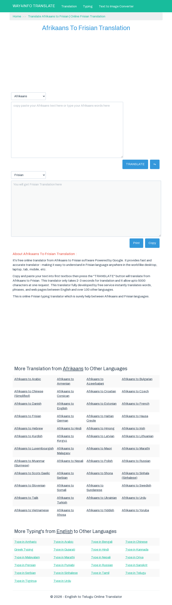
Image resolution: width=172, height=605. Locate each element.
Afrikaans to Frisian (27, 416)
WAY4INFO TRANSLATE (34, 6)
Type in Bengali (101, 541)
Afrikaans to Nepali (70, 461)
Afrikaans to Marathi (136, 448)
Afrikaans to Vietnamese (31, 510)
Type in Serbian (25, 573)
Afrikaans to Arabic (27, 379)
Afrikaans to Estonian (102, 403)
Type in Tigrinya (25, 580)
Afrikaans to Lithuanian (137, 436)
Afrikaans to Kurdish (28, 436)
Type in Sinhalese (65, 573)
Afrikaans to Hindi (69, 428)
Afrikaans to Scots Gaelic (32, 473)
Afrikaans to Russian (136, 461)
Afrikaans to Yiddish (100, 510)
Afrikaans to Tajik (26, 497)
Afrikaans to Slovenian (29, 485)
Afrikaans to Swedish (136, 485)
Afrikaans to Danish (27, 403)
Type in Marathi (64, 557)
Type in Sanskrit (136, 565)
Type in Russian (102, 565)
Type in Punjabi (63, 565)
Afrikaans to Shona (100, 473)
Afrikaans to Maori (99, 448)
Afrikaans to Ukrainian (102, 497)
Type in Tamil (100, 573)
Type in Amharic (25, 541)
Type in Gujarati (64, 549)
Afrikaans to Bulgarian (137, 379)
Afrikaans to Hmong (100, 428)
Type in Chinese (136, 541)
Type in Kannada (136, 549)
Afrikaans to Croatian (101, 391)
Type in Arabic (63, 541)
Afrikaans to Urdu (134, 497)
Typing (88, 6)
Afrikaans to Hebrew (28, 428)
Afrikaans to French (135, 403)
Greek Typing (23, 549)
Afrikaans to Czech (135, 391)
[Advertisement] (86, 61)
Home (17, 16)
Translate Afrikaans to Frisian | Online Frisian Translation (66, 16)
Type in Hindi (100, 549)
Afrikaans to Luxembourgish (34, 448)
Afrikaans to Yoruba (135, 510)
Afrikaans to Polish (100, 461)
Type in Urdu (62, 580)
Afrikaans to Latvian (100, 436)
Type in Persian (25, 565)
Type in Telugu (135, 573)
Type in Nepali (101, 557)
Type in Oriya (134, 557)
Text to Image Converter (116, 6)
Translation (69, 6)
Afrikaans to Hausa (135, 416)
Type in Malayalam (27, 557)
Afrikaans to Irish (133, 428)
